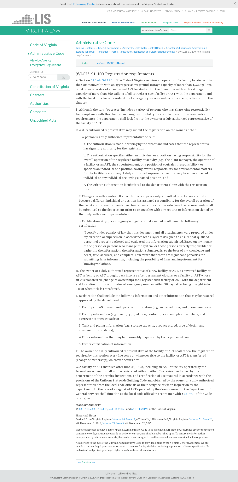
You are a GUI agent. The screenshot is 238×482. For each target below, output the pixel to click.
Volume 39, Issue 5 (113, 423)
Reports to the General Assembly (203, 22)
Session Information (94, 22)
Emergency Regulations (45, 65)
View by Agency (40, 60)
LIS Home (110, 473)
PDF (110, 62)
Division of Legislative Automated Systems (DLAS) (162, 477)
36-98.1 (189, 394)
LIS (33, 18)
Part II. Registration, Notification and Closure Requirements (143, 51)
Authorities (39, 103)
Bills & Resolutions (123, 22)
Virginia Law (170, 22)
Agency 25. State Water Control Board (142, 47)
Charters (37, 95)
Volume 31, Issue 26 (200, 419)
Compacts (38, 111)
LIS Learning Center (84, 4)
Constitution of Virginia (49, 86)
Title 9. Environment (108, 47)
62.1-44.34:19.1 (102, 80)
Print (101, 62)
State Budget (149, 22)
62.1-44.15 (85, 409)
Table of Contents (85, 47)
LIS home (188, 11)
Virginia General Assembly (121, 11)
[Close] (234, 3)
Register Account (205, 11)
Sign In (190, 477)
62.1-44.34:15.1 (117, 409)
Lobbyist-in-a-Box (127, 473)
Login (222, 11)
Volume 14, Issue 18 (124, 419)
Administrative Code (155, 30)
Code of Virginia (43, 45)
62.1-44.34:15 (99, 409)
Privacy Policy (172, 11)
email (121, 62)
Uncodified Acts (43, 120)
